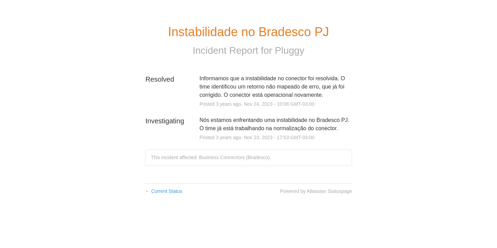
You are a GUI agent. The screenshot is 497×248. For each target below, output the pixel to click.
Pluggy (289, 50)
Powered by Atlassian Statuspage (316, 191)
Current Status (163, 191)
